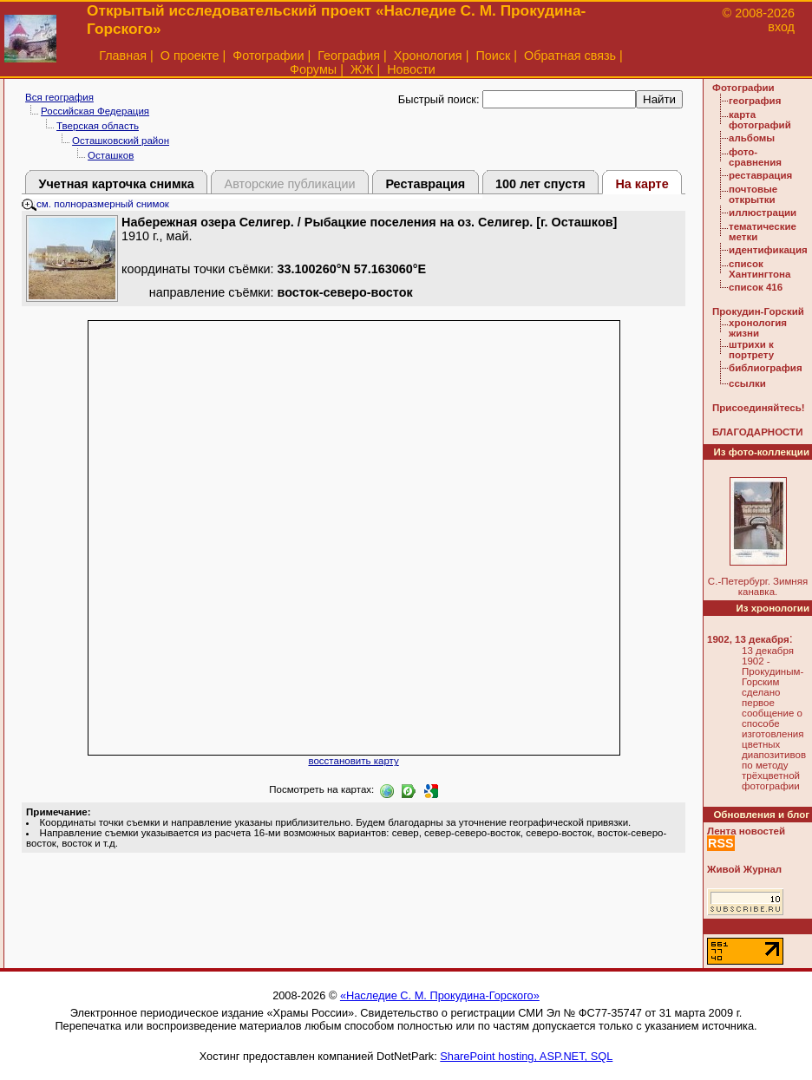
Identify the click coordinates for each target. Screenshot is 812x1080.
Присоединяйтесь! (758, 408)
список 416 (756, 287)
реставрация (760, 175)
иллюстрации (762, 212)
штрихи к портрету (751, 349)
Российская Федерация (95, 111)
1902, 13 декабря (748, 639)
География (349, 55)
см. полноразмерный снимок (95, 204)
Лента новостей (746, 831)
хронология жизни (758, 327)
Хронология (428, 55)
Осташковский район (120, 140)
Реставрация (425, 184)
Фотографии (268, 55)
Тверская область (97, 126)
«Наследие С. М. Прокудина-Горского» (440, 995)
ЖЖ (362, 69)
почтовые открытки (753, 194)
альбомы (752, 138)
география (755, 100)
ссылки (747, 383)
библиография (765, 368)
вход (781, 27)
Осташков (111, 155)
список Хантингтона (759, 269)
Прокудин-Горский (758, 311)
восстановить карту (353, 761)
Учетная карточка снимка (115, 184)
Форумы (313, 69)
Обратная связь (570, 55)
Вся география (59, 97)
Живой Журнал (744, 869)
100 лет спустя (540, 184)
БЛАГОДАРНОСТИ (757, 432)
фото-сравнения (755, 157)
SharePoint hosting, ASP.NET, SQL (526, 1056)
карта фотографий (760, 119)
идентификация (768, 250)
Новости (411, 69)
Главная (123, 55)
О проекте (189, 55)
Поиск (492, 55)
